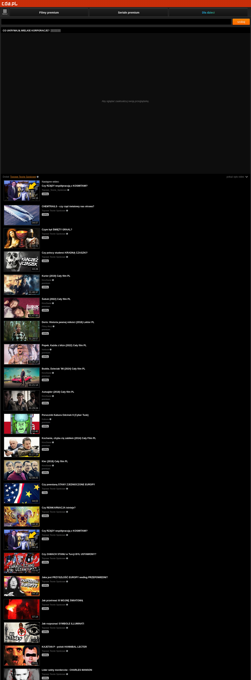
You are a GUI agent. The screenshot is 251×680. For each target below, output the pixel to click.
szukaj (241, 21)
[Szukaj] (116, 21)
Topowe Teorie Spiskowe (23, 176)
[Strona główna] (9, 3)
